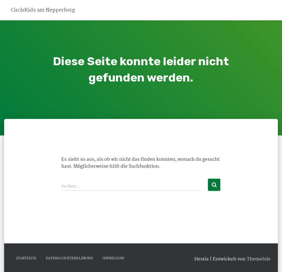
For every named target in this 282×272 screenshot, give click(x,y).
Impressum (113, 258)
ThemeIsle (258, 259)
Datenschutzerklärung (69, 258)
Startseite (26, 258)
